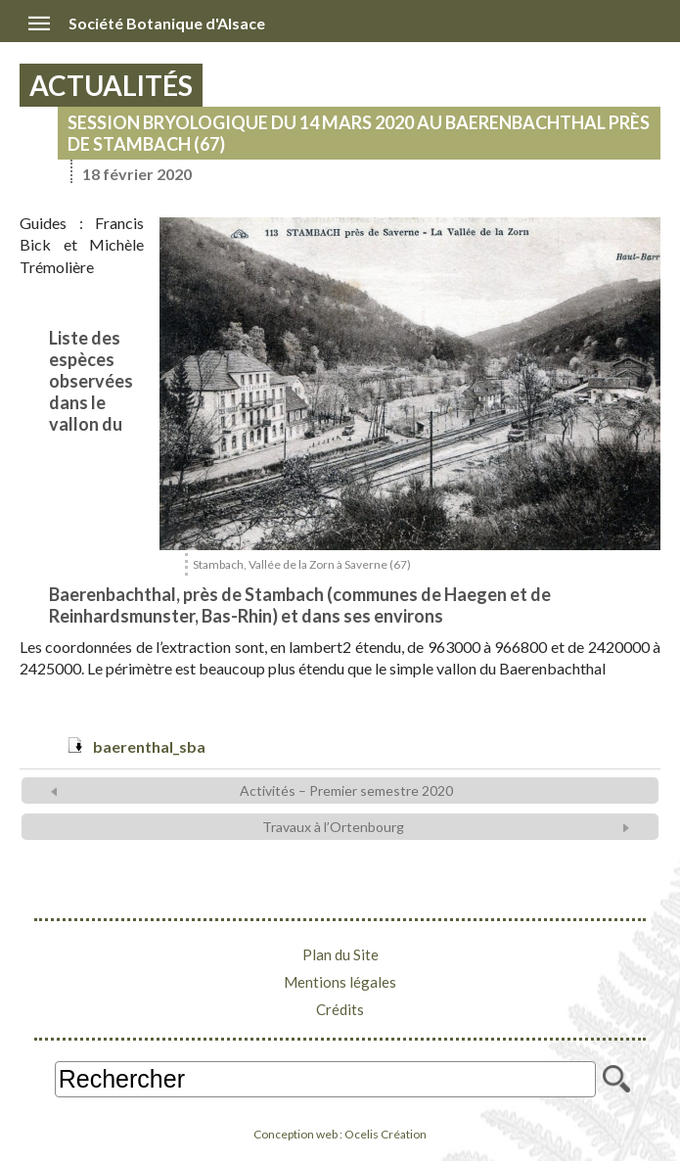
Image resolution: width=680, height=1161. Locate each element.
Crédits (340, 1009)
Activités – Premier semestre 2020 (346, 790)
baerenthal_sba (149, 746)
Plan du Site (340, 954)
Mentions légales (340, 982)
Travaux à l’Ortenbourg (333, 826)
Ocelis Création (385, 1134)
